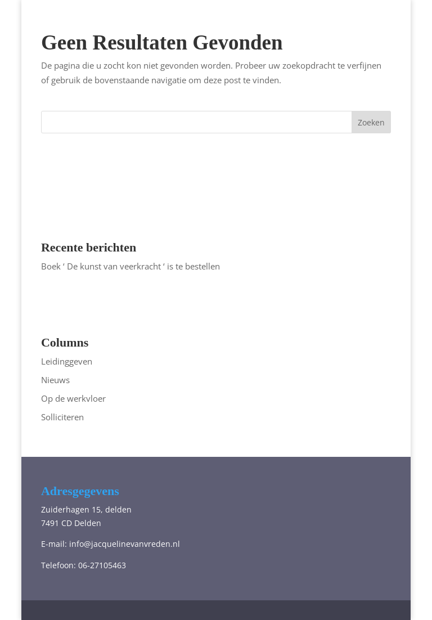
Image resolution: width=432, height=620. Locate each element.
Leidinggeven (66, 361)
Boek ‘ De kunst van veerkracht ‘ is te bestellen (130, 266)
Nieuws (55, 379)
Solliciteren (62, 417)
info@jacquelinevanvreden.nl (124, 543)
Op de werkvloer (73, 398)
